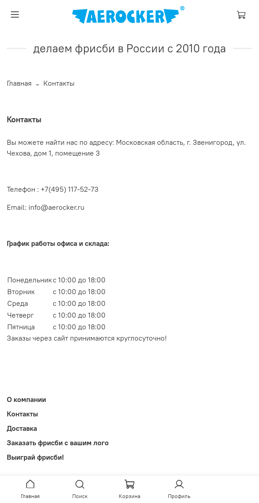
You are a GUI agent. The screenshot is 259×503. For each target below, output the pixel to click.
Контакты (22, 413)
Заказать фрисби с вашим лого (58, 442)
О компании (26, 399)
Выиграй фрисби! (35, 456)
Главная (19, 83)
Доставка (22, 428)
